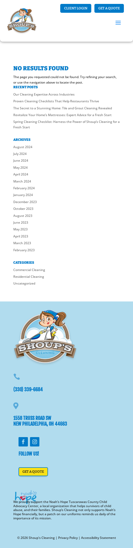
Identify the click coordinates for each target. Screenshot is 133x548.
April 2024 (20, 174)
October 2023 (23, 208)
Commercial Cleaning (29, 270)
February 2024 (24, 188)
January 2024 (23, 195)
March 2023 (22, 243)
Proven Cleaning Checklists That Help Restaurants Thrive (56, 101)
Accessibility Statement (98, 538)
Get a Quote (109, 8)
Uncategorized (24, 283)
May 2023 (20, 229)
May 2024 (20, 167)
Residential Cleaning (28, 276)
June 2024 (20, 160)
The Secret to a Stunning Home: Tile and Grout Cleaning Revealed (62, 108)
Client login (75, 8)
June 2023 (20, 222)
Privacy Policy (68, 538)
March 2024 (22, 181)
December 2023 (25, 202)
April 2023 (20, 236)
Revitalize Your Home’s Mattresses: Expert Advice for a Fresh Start (62, 115)
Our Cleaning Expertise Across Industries (44, 94)
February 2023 (24, 250)
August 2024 (22, 147)
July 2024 (20, 154)
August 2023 (22, 215)
